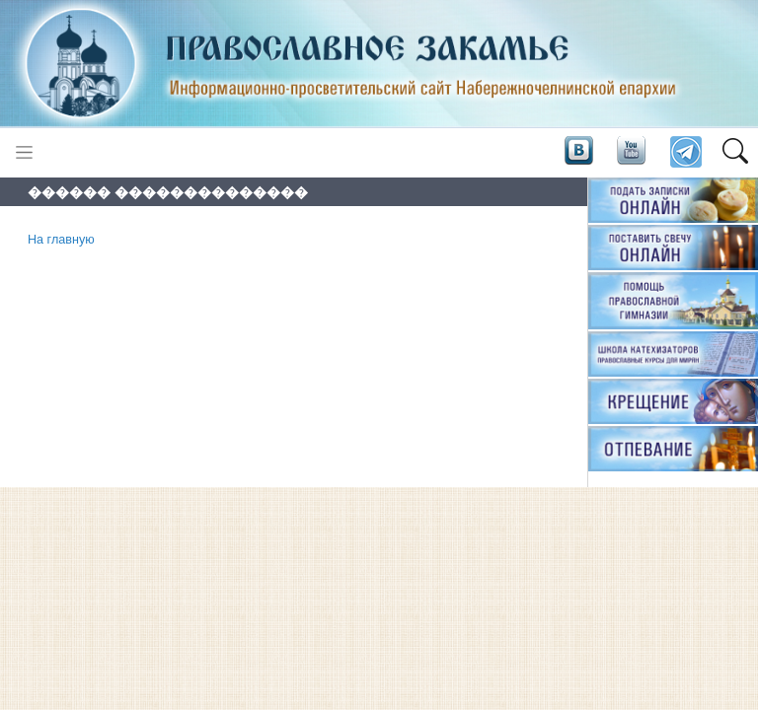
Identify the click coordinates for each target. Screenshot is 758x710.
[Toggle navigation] (24, 152)
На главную (61, 240)
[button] (735, 153)
